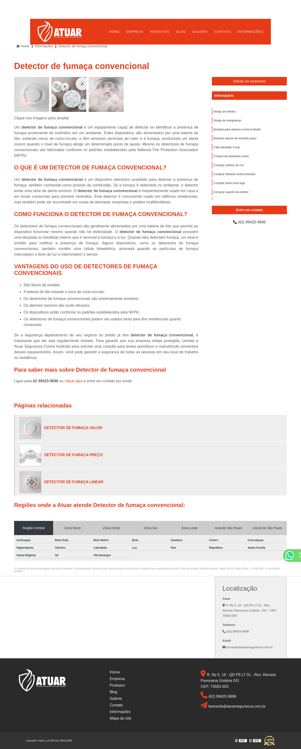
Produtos (160, 31)
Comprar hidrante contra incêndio (234, 174)
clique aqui (73, 381)
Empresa (134, 31)
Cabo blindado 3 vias (227, 147)
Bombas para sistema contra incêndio (237, 129)
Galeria (200, 31)
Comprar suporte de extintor (231, 192)
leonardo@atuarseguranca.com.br (247, 647)
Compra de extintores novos (231, 156)
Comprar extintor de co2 (229, 165)
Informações (250, 31)
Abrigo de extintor (225, 111)
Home (114, 31)
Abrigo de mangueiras (227, 120)
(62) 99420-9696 (249, 222)
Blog (181, 31)
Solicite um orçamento (249, 81)
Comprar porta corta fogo (229, 183)
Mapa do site (120, 718)
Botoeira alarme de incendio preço (235, 138)
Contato (222, 31)
